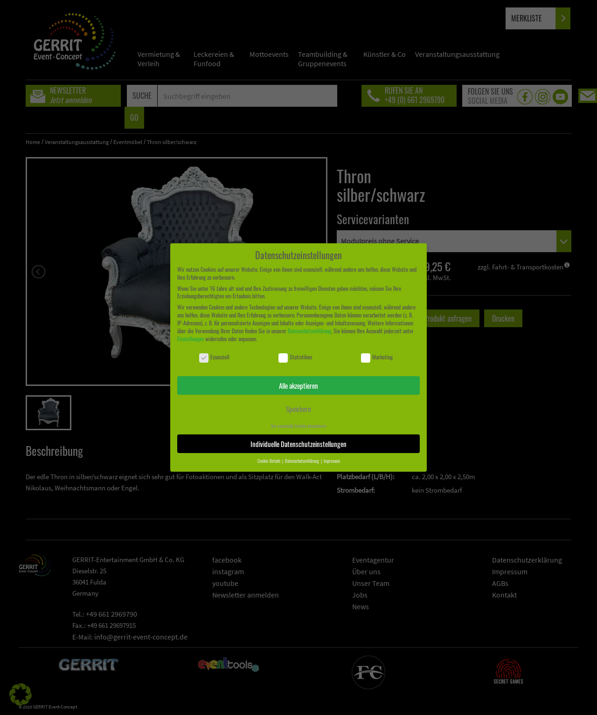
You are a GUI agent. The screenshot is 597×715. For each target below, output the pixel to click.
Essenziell (214, 357)
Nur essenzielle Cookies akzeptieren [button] (298, 426)
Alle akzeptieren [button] (298, 385)
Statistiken (295, 357)
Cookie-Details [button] (269, 461)
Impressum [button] (332, 461)
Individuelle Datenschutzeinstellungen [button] (298, 444)
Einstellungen (190, 339)
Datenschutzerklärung (309, 331)
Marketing (377, 357)
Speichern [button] (298, 409)
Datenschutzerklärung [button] (302, 461)
